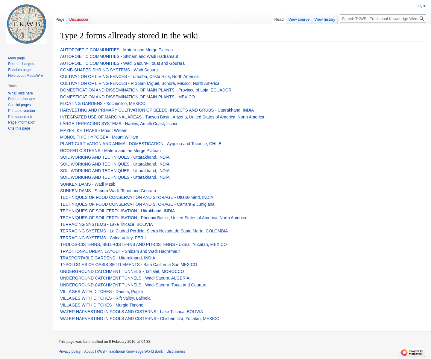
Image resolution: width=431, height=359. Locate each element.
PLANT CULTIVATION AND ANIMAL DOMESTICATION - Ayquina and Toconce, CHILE (140, 143)
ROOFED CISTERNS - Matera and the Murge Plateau (110, 150)
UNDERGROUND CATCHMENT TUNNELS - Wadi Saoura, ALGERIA (124, 278)
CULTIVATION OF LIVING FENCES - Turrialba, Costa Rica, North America (129, 76)
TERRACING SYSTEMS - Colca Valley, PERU (103, 237)
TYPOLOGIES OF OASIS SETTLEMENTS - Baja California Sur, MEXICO (128, 264)
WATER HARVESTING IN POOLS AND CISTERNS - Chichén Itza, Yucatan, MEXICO (139, 318)
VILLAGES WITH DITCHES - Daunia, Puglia (101, 291)
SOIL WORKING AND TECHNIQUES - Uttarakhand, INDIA (115, 157)
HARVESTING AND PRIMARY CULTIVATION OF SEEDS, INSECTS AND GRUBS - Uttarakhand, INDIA (157, 110)
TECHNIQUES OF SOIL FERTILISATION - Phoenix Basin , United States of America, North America (153, 217)
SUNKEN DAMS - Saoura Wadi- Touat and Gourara (108, 190)
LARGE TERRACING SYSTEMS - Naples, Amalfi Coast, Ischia (118, 123)
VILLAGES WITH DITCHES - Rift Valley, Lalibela (105, 298)
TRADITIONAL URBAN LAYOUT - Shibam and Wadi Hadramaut (120, 251)
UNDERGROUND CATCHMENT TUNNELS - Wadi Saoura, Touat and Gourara (133, 285)
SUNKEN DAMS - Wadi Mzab (88, 184)
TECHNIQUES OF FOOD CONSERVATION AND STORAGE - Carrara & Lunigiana (137, 204)
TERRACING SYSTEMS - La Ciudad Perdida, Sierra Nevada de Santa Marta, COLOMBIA (144, 231)
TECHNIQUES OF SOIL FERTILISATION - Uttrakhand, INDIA (117, 210)
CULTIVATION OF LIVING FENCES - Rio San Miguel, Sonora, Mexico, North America (139, 83)
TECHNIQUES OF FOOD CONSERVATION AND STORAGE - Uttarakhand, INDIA (136, 197)
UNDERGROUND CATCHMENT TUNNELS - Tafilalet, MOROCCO (122, 271)
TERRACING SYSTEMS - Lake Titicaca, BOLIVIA (106, 224)
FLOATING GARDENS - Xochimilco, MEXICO (102, 103)
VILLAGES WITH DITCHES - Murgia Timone (101, 305)
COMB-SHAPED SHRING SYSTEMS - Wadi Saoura (109, 69)
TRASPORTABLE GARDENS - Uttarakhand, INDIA (107, 258)
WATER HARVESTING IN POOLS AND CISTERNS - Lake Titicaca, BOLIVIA (131, 311)
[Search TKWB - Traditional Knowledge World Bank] (383, 18)
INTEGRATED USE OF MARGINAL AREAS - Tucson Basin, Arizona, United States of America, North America (162, 117)
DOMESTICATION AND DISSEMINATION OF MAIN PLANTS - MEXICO (127, 96)
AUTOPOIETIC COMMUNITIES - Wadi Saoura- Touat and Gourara (122, 63)
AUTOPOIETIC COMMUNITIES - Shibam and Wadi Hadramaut (119, 56)
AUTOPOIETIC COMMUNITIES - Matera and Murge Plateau (116, 49)
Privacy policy (70, 351)
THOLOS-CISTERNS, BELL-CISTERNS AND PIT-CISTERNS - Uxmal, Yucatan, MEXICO (143, 244)
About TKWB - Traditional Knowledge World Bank (123, 351)
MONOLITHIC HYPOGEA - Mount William (99, 137)
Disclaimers (175, 351)
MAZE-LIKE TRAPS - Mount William (94, 130)
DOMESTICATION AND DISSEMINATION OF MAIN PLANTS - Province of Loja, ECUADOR (146, 90)
